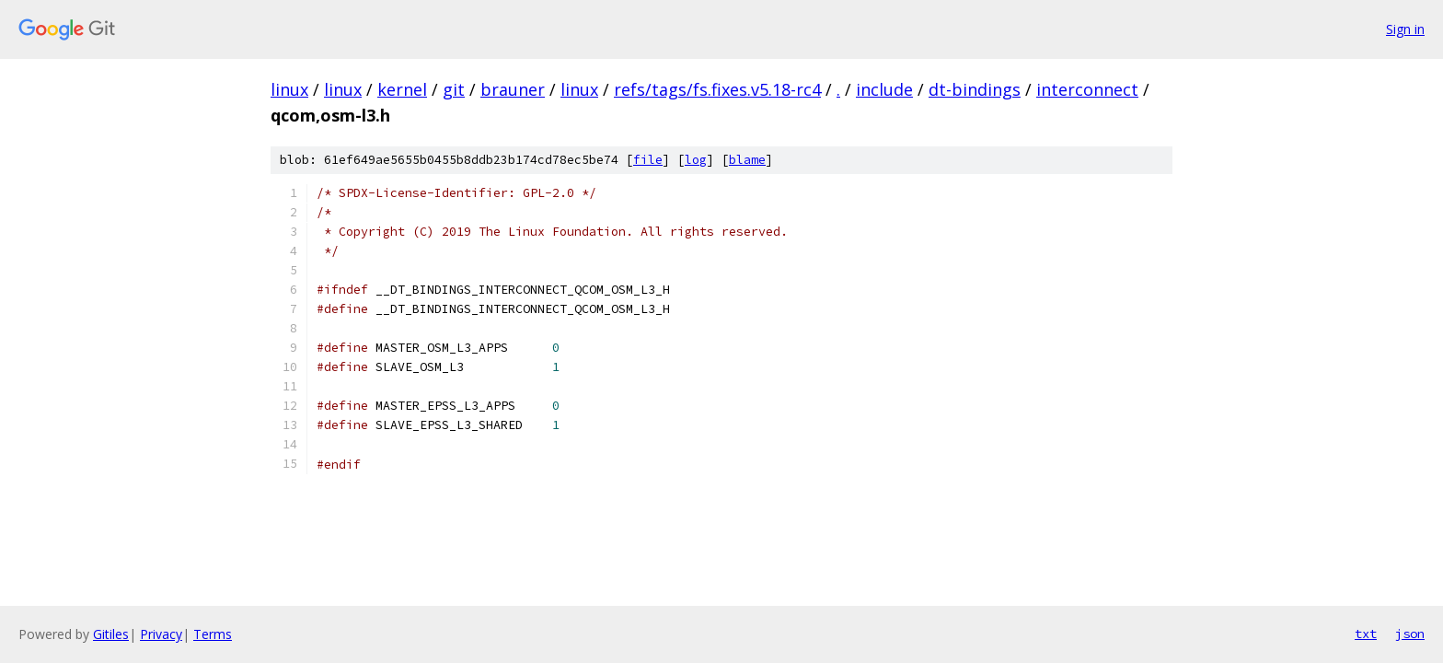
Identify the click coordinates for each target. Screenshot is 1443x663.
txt (1366, 633)
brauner (512, 89)
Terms (212, 634)
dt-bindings (975, 89)
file (648, 160)
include (884, 89)
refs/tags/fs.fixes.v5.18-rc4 (717, 89)
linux (289, 89)
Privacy (161, 634)
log (696, 160)
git (454, 89)
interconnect (1087, 89)
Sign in (1405, 29)
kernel (402, 89)
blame (747, 160)
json (1410, 633)
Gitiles (111, 634)
